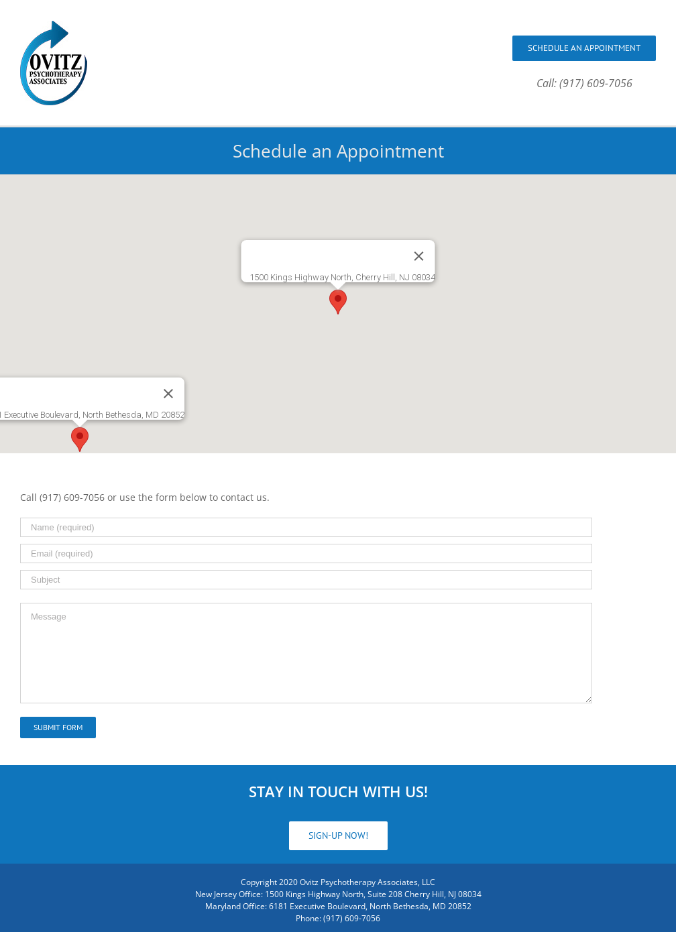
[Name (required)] (306, 527)
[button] (338, 302)
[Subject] (306, 579)
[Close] (419, 256)
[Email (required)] (306, 553)
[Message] (306, 653)
